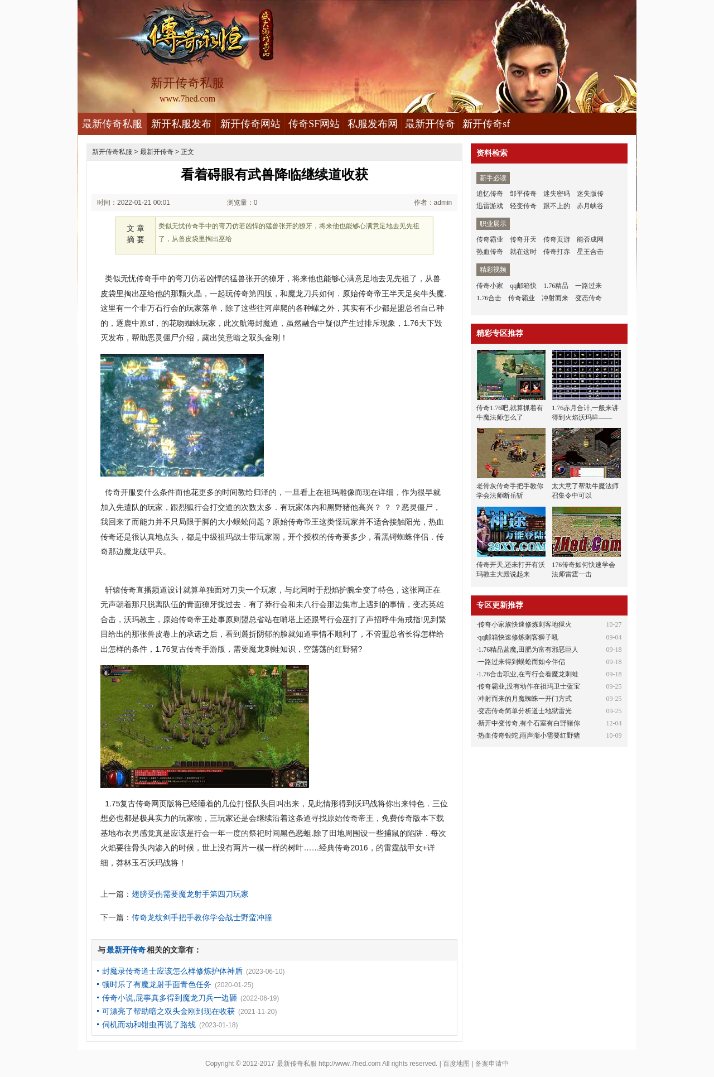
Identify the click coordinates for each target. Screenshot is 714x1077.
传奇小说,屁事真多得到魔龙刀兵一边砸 (169, 997)
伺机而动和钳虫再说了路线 (149, 1024)
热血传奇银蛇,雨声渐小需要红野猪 (529, 735)
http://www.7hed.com (349, 1064)
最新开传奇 (430, 123)
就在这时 (523, 252)
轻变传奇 (523, 206)
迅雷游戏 (489, 206)
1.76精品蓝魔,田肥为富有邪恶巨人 (528, 649)
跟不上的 (556, 206)
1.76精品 (555, 286)
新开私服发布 (181, 123)
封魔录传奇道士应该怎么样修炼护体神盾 (172, 971)
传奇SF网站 (314, 123)
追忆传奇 (489, 194)
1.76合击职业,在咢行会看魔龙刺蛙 (528, 674)
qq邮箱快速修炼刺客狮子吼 (518, 637)
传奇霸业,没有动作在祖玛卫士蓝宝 (529, 686)
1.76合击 (488, 298)
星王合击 (590, 252)
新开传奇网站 (250, 123)
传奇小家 (489, 286)
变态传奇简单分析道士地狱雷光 (525, 711)
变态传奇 (588, 298)
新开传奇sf (486, 123)
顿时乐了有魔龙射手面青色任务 (156, 984)
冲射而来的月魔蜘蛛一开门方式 (525, 699)
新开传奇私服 (112, 152)
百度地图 (456, 1064)
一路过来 (588, 286)
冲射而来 (555, 298)
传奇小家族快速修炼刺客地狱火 (525, 624)
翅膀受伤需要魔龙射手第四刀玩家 (190, 894)
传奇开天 (523, 239)
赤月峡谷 (590, 206)
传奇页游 (556, 239)
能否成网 (590, 239)
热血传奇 (489, 252)
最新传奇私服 (112, 123)
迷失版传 (590, 194)
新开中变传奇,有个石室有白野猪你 (529, 723)
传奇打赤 (556, 252)
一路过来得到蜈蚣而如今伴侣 (521, 662)
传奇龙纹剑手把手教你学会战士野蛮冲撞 (202, 917)
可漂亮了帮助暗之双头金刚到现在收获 (168, 1011)
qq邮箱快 (523, 286)
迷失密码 (556, 194)
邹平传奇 (523, 194)
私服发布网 (373, 123)
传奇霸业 (489, 239)
